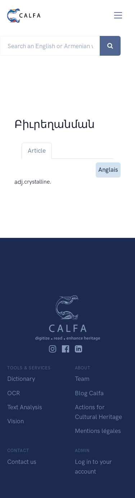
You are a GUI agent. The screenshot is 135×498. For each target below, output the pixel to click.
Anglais (108, 169)
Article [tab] (37, 150)
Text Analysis (24, 407)
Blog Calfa (89, 393)
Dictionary (21, 378)
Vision (15, 421)
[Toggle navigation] (118, 15)
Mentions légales (98, 430)
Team (82, 378)
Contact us (21, 461)
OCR (13, 393)
